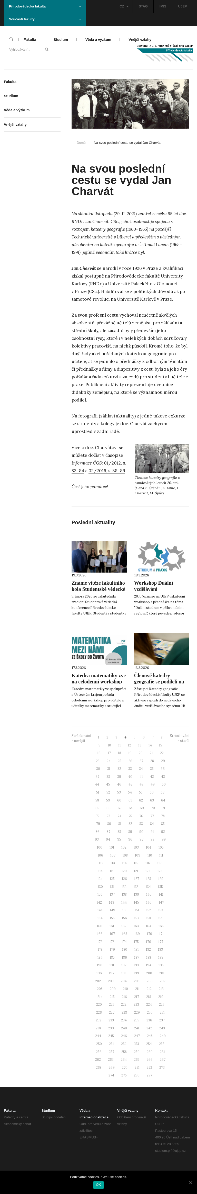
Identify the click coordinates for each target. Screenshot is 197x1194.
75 (130, 816)
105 (161, 847)
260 (150, 1052)
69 (142, 808)
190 (99, 965)
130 (100, 887)
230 (150, 1012)
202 (98, 981)
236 (149, 1020)
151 (137, 910)
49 (153, 784)
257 (111, 1052)
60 (119, 800)
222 (123, 1004)
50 (164, 784)
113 (113, 863)
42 (152, 776)
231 (162, 1012)
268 (99, 1067)
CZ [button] (124, 6)
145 (136, 902)
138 (124, 894)
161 (112, 926)
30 (98, 769)
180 (124, 949)
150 (124, 910)
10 (109, 745)
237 (162, 1020)
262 (98, 1059)
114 (124, 863)
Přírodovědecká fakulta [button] (45, 6)
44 (97, 784)
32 (119, 769)
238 (98, 1028)
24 (109, 761)
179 (112, 949)
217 (136, 997)
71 (163, 808)
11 (119, 745)
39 (119, 776)
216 (124, 997)
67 (120, 808)
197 (111, 973)
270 (124, 1067)
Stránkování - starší (179, 738)
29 (163, 761)
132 (124, 887)
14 (150, 745)
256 (99, 1052)
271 (137, 1067)
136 (100, 894)
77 (152, 816)
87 (108, 832)
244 (98, 1036)
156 (124, 918)
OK (98, 1185)
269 (112, 1067)
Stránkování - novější (81, 738)
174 (124, 942)
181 (136, 949)
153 (160, 910)
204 (124, 981)
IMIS (163, 6)
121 (136, 871)
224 (149, 1004)
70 (153, 808)
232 (98, 1020)
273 (162, 1067)
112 (101, 863)
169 (137, 934)
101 (112, 847)
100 (99, 847)
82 (130, 824)
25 (119, 761)
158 (148, 918)
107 (112, 855)
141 (161, 894)
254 (149, 1044)
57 (162, 792)
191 (112, 965)
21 (151, 753)
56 (152, 792)
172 (99, 942)
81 (119, 824)
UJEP (182, 6)
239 (111, 1028)
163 (136, 926)
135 (160, 887)
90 (141, 832)
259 (137, 1052)
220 (99, 1004)
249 (163, 1036)
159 (160, 918)
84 (152, 824)
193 (136, 965)
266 (150, 1059)
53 (119, 792)
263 (111, 1059)
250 (99, 1044)
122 (147, 871)
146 (149, 902)
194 (148, 965)
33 (130, 769)
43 (163, 776)
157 (136, 918)
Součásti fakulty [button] (45, 19)
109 (137, 855)
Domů (81, 143)
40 (130, 776)
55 (141, 792)
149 (112, 910)
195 (161, 965)
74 (119, 816)
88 (119, 832)
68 (131, 808)
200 (149, 973)
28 (152, 761)
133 (136, 887)
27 (141, 761)
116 (147, 863)
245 (111, 1036)
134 (148, 887)
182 (148, 949)
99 (164, 839)
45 (108, 784)
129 (160, 879)
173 (112, 942)
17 (109, 753)
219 (160, 997)
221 (111, 1004)
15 (160, 745)
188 (148, 957)
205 (137, 981)
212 (149, 989)
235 (136, 1020)
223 (136, 1004)
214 (100, 997)
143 (111, 902)
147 (161, 902)
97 (141, 839)
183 (160, 949)
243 (162, 1028)
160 (99, 926)
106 (100, 855)
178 (100, 949)
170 (149, 934)
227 (111, 1012)
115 (136, 863)
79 (98, 824)
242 (149, 1028)
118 (100, 871)
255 (161, 1044)
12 (129, 745)
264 (124, 1059)
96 (130, 839)
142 (99, 902)
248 (150, 1036)
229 (137, 1012)
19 (130, 753)
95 (119, 839)
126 (124, 879)
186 (124, 957)
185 (112, 957)
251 (111, 1044)
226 (99, 1012)
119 (112, 871)
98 (152, 839)
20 (141, 753)
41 (141, 776)
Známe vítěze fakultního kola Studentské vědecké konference (98, 589)
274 (111, 1075)
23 (98, 761)
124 (100, 879)
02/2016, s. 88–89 (106, 471)
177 (160, 942)
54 (130, 792)
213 (161, 989)
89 (130, 832)
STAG (143, 6)
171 (161, 934)
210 (125, 989)
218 (148, 997)
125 (112, 879)
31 (108, 769)
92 (163, 832)
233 (111, 1020)
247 (137, 1036)
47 (130, 784)
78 (163, 816)
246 (124, 1036)
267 (162, 1059)
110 (149, 855)
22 (162, 753)
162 (123, 926)
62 (141, 800)
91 (152, 832)
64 (163, 800)
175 (136, 942)
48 (141, 784)
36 (163, 769)
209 (113, 989)
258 (124, 1052)
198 (123, 973)
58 (97, 800)
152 (148, 910)
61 (130, 800)
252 (123, 1044)
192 (123, 965)
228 (124, 1012)
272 (149, 1067)
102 (123, 847)
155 (112, 918)
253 (136, 1044)
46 (119, 784)
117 (159, 863)
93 (97, 839)
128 (148, 879)
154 (100, 918)
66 (108, 808)
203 (111, 981)
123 (159, 871)
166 (100, 934)
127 (136, 879)
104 (148, 847)
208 (100, 989)
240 (124, 1028)
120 (124, 871)
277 (149, 1075)
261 (162, 1052)
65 (97, 808)
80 (109, 824)
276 (137, 1075)
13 (139, 745)
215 (112, 997)
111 (161, 855)
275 (124, 1075)
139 (136, 894)
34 (141, 769)
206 (150, 981)
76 (141, 816)
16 (99, 753)
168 (124, 934)
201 (161, 973)
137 (112, 894)
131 (112, 887)
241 (136, 1028)
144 (124, 902)
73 (108, 816)
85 (163, 824)
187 (136, 957)
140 (149, 894)
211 (137, 989)
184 (100, 957)
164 (148, 926)
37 (97, 776)
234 (124, 1020)
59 (108, 800)
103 (136, 847)
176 (148, 942)
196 (99, 973)
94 (108, 839)
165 (161, 926)
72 (98, 816)
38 (108, 776)
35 (152, 769)
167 (112, 934)
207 (162, 981)
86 (98, 832)
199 (136, 973)
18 (119, 753)
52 (108, 792)
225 (161, 1004)
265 (137, 1059)
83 (141, 824)
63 (152, 800)
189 (160, 957)
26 (130, 761)
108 (125, 855)
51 (97, 792)
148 (100, 910)
